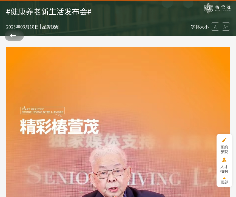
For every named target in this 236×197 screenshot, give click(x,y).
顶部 (224, 181)
